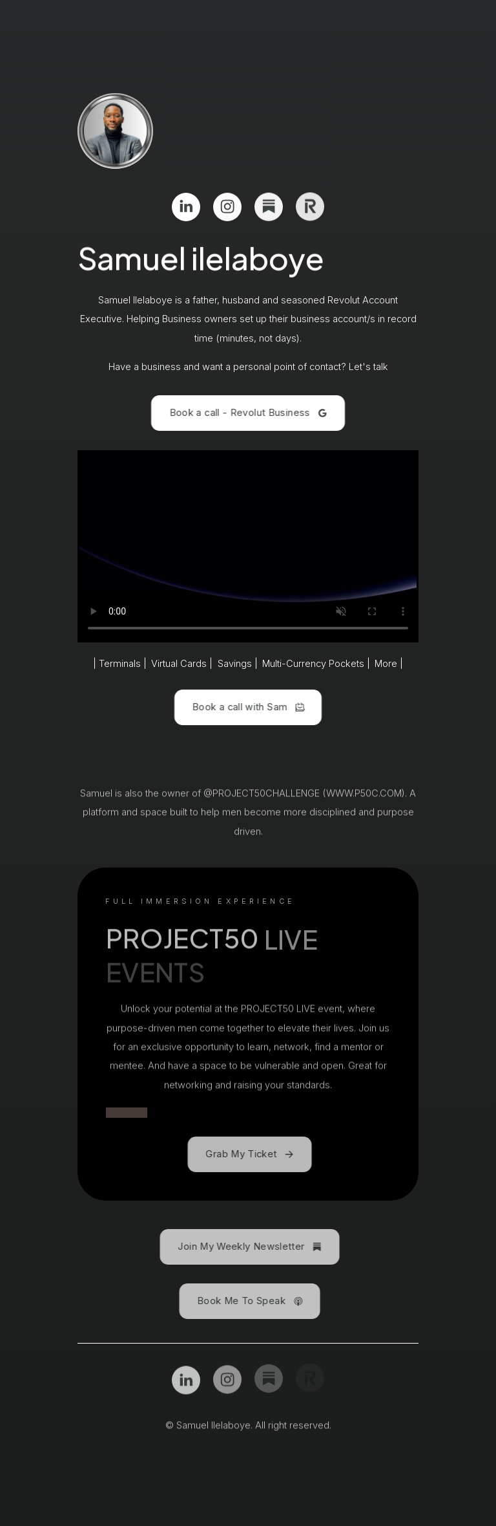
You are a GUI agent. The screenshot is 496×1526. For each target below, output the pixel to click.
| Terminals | (120, 664)
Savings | (238, 664)
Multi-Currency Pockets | (316, 664)
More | (389, 664)
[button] (186, 206)
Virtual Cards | (181, 664)
